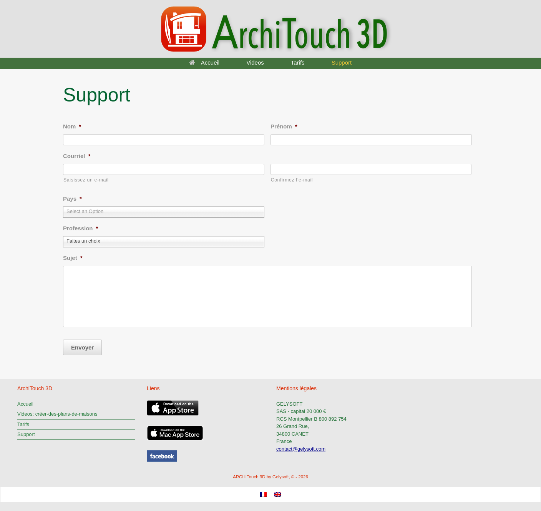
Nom (72, 126)
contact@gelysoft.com (300, 446)
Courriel (76, 156)
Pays (72, 198)
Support (342, 62)
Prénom (283, 126)
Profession (80, 227)
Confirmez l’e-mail (292, 180)
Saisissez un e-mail (86, 180)
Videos (255, 62)
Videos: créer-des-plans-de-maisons (57, 411)
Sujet (73, 255)
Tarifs (298, 62)
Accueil (204, 62)
